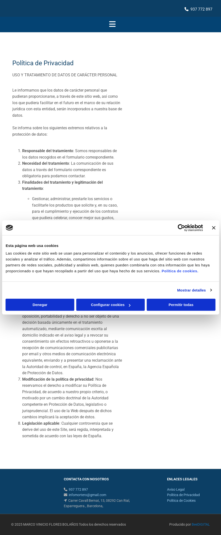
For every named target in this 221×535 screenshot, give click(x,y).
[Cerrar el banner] (213, 227)
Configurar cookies (111, 305)
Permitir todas (181, 305)
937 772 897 (201, 9)
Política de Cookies (181, 501)
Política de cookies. (180, 271)
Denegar (40, 305)
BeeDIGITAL (201, 524)
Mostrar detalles (191, 290)
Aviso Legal (176, 489)
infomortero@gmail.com (87, 495)
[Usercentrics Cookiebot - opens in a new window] (181, 227)
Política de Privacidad (183, 495)
